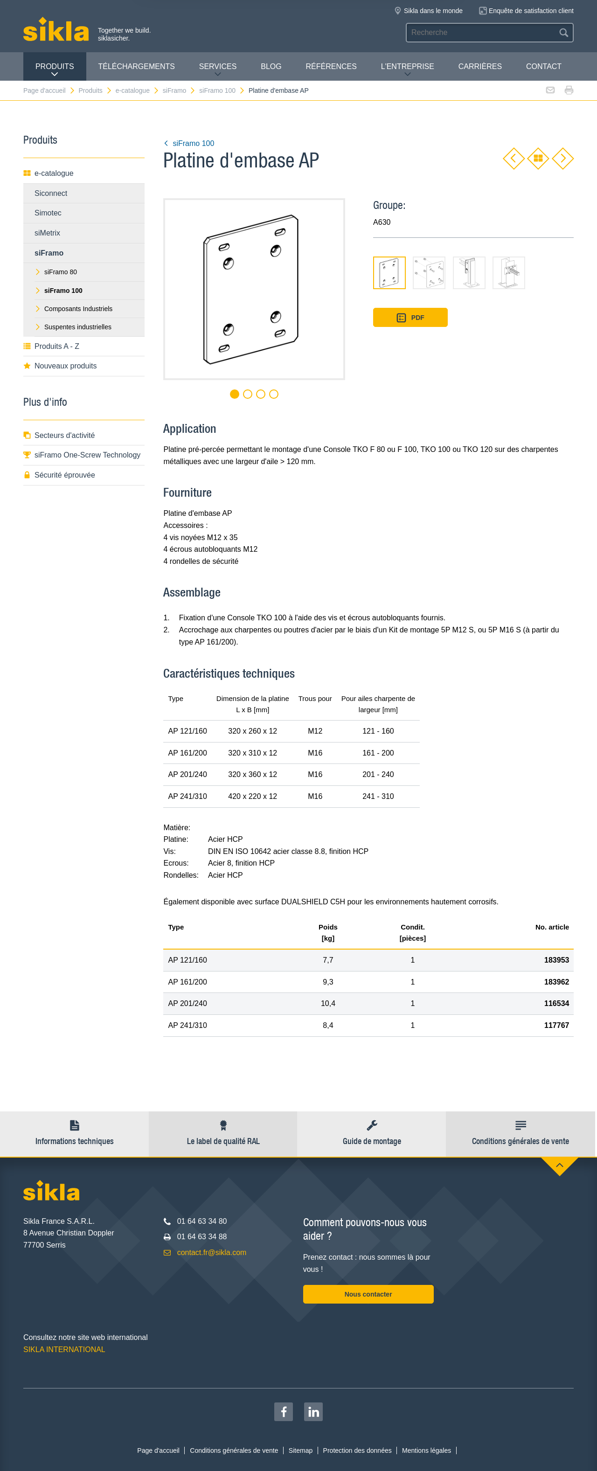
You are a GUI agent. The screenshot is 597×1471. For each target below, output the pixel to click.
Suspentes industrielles (73, 327)
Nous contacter (368, 1294)
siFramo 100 (222, 90)
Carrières (480, 66)
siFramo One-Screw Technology (81, 455)
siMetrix (47, 233)
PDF (410, 318)
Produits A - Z (51, 346)
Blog (271, 66)
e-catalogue (138, 90)
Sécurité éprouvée (59, 475)
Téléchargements (136, 66)
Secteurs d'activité (59, 435)
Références (331, 66)
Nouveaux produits (60, 366)
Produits (54, 70)
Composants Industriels (73, 308)
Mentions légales (426, 1450)
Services (218, 70)
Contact (544, 66)
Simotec (48, 213)
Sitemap (300, 1450)
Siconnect (51, 193)
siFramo (179, 90)
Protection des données (357, 1450)
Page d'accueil (49, 90)
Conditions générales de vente (234, 1450)
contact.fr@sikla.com (212, 1252)
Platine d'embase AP (279, 90)
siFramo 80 (56, 272)
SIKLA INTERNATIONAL (64, 1349)
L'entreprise (407, 70)
